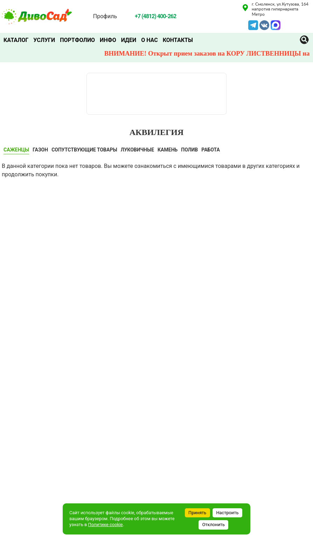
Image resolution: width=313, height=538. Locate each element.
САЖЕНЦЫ (16, 150)
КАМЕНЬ (168, 150)
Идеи (128, 40)
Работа (210, 150)
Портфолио (77, 40)
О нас (149, 40)
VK (263, 24)
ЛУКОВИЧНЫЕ (137, 150)
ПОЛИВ (189, 150)
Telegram (253, 24)
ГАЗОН (40, 150)
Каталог (16, 40)
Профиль (105, 16)
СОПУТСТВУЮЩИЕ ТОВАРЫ (84, 150)
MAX (275, 24)
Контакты (178, 40)
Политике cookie (105, 524)
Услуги (44, 40)
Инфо (108, 40)
